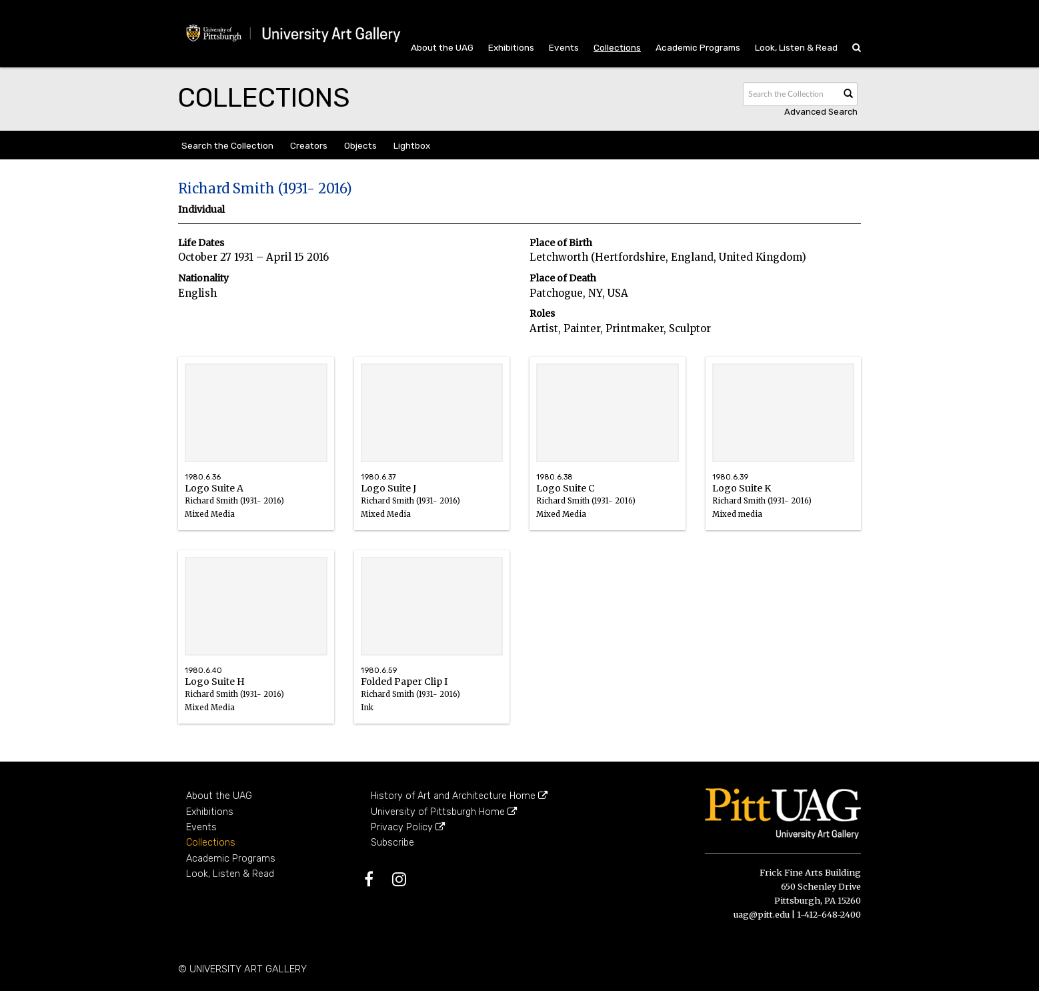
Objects (360, 145)
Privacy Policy (408, 827)
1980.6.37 (378, 477)
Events (564, 47)
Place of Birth (561, 243)
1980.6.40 (203, 670)
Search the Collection (227, 145)
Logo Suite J (432, 508)
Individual (201, 209)
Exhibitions (511, 47)
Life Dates (201, 243)
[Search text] (790, 94)
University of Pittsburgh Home (444, 812)
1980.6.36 (203, 477)
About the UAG (442, 47)
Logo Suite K (783, 508)
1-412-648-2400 (829, 914)
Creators (308, 145)
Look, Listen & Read (796, 47)
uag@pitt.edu (762, 914)
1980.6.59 (379, 670)
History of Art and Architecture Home (459, 796)
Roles (542, 313)
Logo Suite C (607, 508)
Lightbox (411, 145)
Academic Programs (698, 47)
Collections (617, 47)
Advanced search (821, 112)
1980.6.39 (730, 477)
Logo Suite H (256, 701)
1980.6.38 (554, 477)
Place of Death (563, 278)
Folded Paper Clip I (432, 701)
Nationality (203, 278)
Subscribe (392, 842)
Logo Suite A (256, 508)
